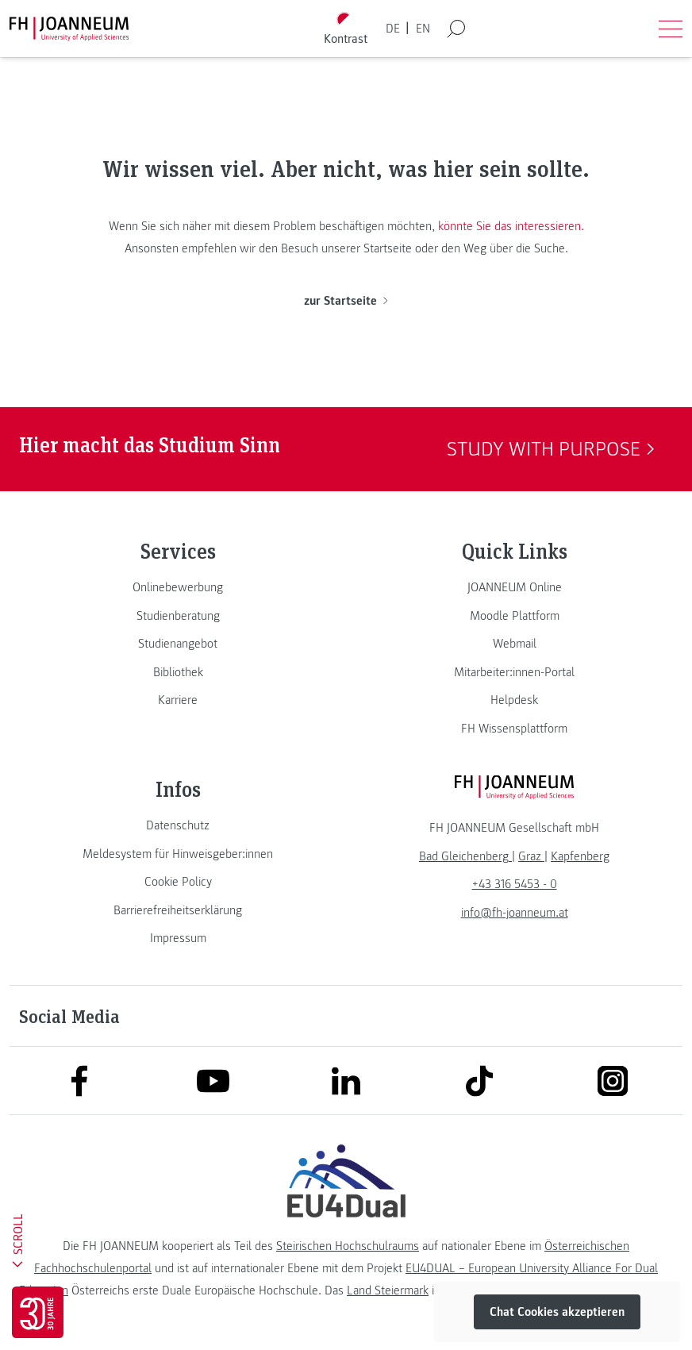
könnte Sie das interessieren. (511, 226)
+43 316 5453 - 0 (514, 884)
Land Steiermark (388, 1290)
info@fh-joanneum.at (514, 913)
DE (393, 29)
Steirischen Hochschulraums (347, 1246)
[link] (177, 587)
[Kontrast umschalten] (346, 29)
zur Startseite (345, 301)
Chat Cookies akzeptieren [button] (557, 1312)
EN (423, 29)
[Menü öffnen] (670, 28)
